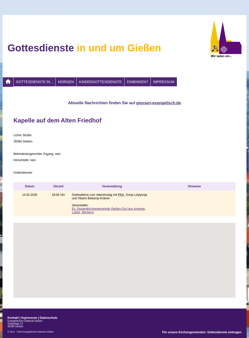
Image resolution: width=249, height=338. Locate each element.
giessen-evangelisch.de (158, 103)
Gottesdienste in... (34, 82)
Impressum (163, 82)
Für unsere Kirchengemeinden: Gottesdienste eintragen (202, 332)
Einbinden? (137, 82)
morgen (66, 82)
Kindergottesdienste (100, 82)
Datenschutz (48, 318)
